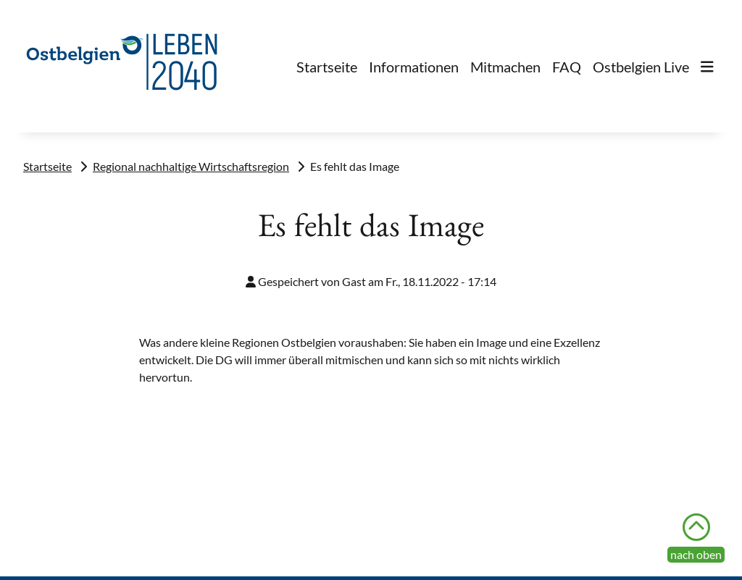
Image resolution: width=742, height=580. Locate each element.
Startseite (326, 66)
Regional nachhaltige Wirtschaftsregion (191, 166)
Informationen (414, 66)
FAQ (566, 66)
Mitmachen (505, 66)
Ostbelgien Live (641, 66)
